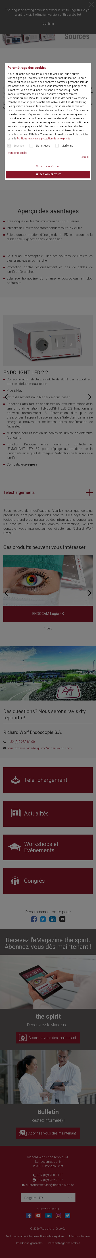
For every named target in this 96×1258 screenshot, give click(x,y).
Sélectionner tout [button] (48, 174)
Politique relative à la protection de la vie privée (43, 138)
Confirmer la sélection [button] (48, 166)
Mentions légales (17, 152)
